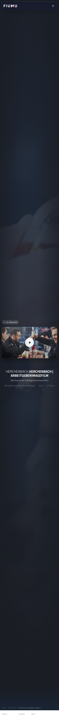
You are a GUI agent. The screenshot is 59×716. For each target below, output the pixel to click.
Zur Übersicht (10, 322)
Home (4, 708)
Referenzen (12, 708)
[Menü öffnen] (53, 6)
